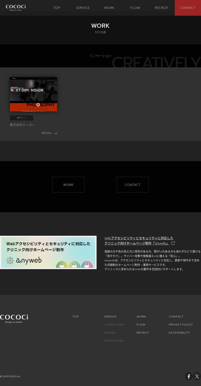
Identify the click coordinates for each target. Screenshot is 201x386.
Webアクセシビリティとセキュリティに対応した (152, 241)
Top (75, 316)
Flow (141, 324)
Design (109, 332)
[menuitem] (57, 8)
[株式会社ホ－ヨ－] (33, 102)
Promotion (113, 340)
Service (110, 316)
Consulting (114, 324)
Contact (176, 316)
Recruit (143, 332)
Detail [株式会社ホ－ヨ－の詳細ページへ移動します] (49, 133)
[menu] (68, 185)
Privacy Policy (181, 324)
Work (141, 316)
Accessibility (179, 332)
